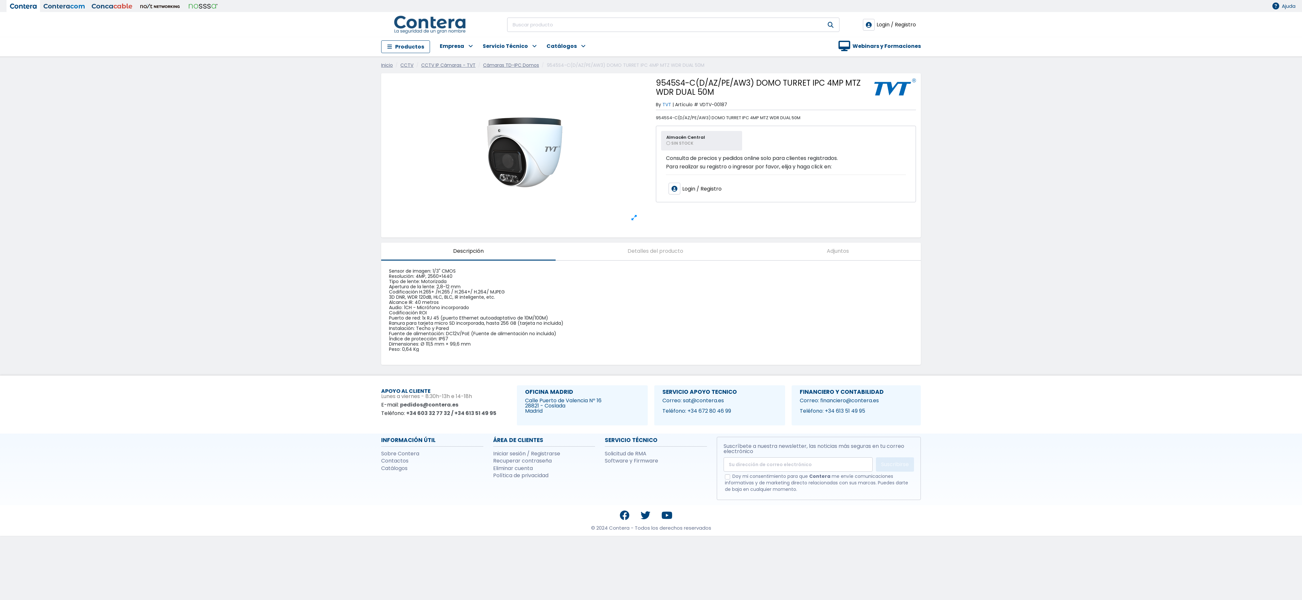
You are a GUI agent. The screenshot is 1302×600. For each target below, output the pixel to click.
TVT (666, 104)
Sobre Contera (400, 453)
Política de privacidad (520, 475)
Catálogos (394, 468)
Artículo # (686, 104)
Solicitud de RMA (625, 453)
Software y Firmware (631, 461)
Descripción (468, 251)
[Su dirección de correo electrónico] (798, 464)
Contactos (395, 461)
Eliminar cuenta (513, 468)
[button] (451, 46)
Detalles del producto (655, 251)
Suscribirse (895, 464)
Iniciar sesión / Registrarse (526, 453)
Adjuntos (838, 251)
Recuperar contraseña (522, 461)
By (658, 104)
